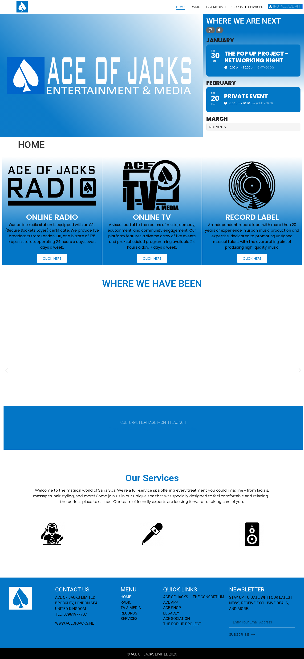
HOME (181, 7)
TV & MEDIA (214, 7)
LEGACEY (171, 613)
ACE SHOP (172, 608)
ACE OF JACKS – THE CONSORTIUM (193, 597)
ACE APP (170, 602)
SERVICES (255, 7)
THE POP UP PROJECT (182, 624)
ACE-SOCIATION (176, 618)
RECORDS (236, 7)
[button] (6, 370)
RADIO (195, 7)
